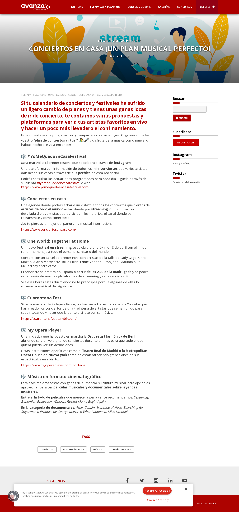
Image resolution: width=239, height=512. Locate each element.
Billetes (207, 6)
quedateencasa (121, 449)
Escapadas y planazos (105, 6)
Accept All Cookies (157, 490)
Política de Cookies (206, 503)
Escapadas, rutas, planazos (119, 41)
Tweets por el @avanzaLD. (186, 182)
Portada (26, 94)
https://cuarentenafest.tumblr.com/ (49, 318)
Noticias (77, 6)
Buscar (182, 118)
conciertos (47, 449)
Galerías (164, 6)
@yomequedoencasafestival (58, 183)
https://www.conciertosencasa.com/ (48, 229)
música (97, 449)
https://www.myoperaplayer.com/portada (53, 365)
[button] (13, 495)
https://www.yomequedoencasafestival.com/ (55, 187)
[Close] (186, 489)
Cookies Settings (158, 500)
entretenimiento (73, 449)
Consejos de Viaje (139, 6)
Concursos (184, 6)
